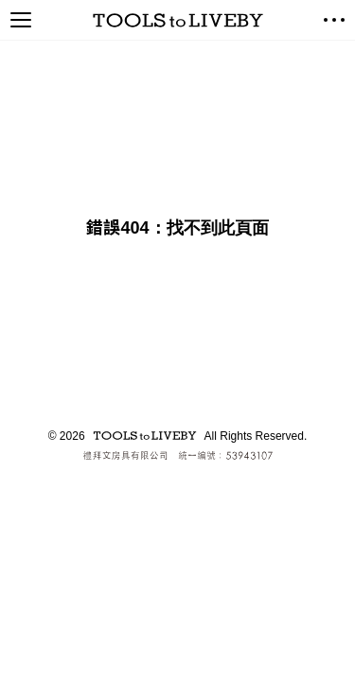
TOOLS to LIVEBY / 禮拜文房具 (178, 20)
